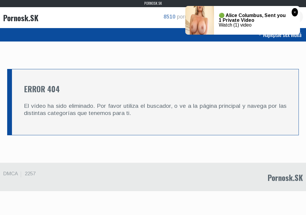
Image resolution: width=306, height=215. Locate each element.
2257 (30, 174)
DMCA (10, 174)
